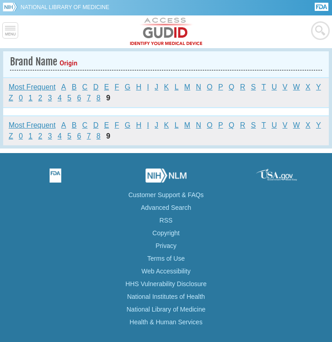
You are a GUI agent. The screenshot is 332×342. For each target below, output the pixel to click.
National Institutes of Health (166, 296)
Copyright (166, 233)
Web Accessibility (166, 271)
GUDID (166, 32)
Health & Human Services (166, 322)
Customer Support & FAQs (166, 194)
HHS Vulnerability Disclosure (166, 283)
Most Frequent (32, 87)
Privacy (166, 245)
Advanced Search (166, 207)
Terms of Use (166, 258)
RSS (166, 220)
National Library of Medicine (64, 7)
